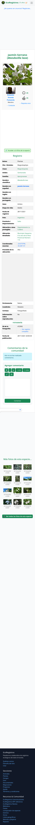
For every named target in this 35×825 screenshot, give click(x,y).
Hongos (5, 778)
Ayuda (5, 789)
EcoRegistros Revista (10, 804)
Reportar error (25, 103)
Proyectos (6, 787)
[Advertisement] (17, 31)
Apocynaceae (22, 176)
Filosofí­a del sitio (9, 763)
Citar (4, 766)
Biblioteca (6, 806)
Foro (4, 780)
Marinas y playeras (9, 819)
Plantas (5, 776)
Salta (19, 221)
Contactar (11, 105)
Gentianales (22, 173)
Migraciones (7, 785)
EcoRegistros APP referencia (13, 802)
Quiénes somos (8, 761)
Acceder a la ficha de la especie (17, 150)
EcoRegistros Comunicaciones (13, 800)
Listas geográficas (9, 817)
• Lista (19, 370)
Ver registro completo (25, 330)
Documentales (8, 783)
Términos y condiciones (11, 791)
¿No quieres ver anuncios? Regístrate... (17, 8)
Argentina (21, 218)
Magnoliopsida (23, 169)
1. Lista (26, 370)
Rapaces (6, 822)
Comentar (17, 401)
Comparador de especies (11, 811)
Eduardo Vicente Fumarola (10, 97)
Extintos (6, 813)
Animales (6, 774)
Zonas (5, 815)
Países (5, 808)
